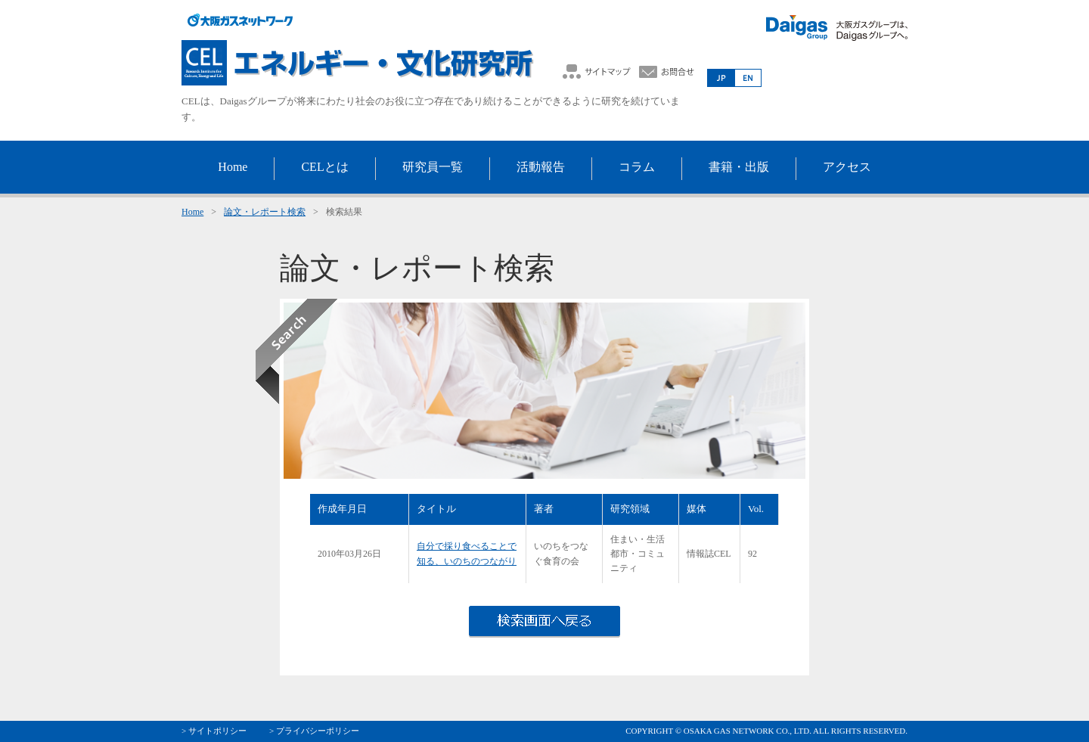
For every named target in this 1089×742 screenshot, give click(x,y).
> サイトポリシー (214, 730)
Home (192, 211)
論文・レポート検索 (265, 211)
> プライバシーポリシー (314, 730)
